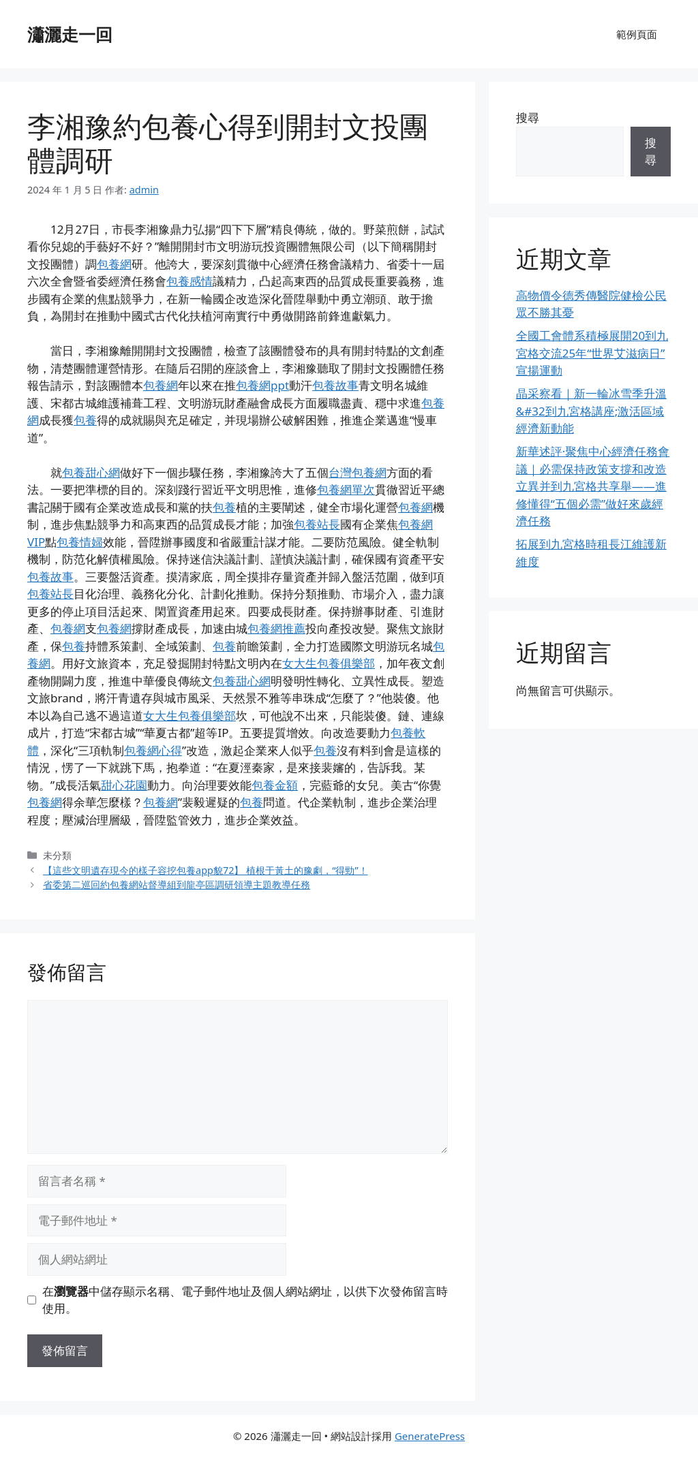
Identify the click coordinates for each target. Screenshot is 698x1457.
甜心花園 (124, 785)
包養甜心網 (91, 472)
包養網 (114, 264)
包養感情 (189, 281)
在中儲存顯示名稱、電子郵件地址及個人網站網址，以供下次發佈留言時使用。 (245, 1300)
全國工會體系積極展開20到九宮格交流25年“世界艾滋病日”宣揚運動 (592, 353)
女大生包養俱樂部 (328, 663)
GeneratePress (430, 1436)
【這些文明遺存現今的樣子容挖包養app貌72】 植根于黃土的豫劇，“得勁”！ (205, 870)
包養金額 (275, 785)
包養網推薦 (276, 628)
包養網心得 (153, 750)
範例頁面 (636, 34)
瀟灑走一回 (69, 34)
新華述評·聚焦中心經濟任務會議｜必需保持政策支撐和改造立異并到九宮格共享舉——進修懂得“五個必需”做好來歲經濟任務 (593, 486)
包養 (85, 420)
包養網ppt (262, 385)
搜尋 (527, 117)
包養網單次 (346, 489)
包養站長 (317, 524)
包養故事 (335, 385)
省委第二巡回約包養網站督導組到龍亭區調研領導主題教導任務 (176, 884)
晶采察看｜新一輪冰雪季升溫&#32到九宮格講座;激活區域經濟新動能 (591, 411)
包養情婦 (80, 542)
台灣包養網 (357, 472)
